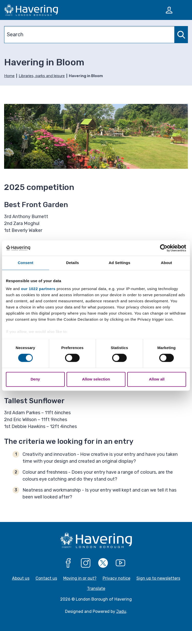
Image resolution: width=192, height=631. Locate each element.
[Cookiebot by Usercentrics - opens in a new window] (163, 248)
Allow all (157, 379)
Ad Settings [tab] (119, 262)
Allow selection (96, 379)
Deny (35, 379)
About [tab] (166, 262)
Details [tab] (72, 262)
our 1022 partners (38, 289)
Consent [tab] (25, 262)
